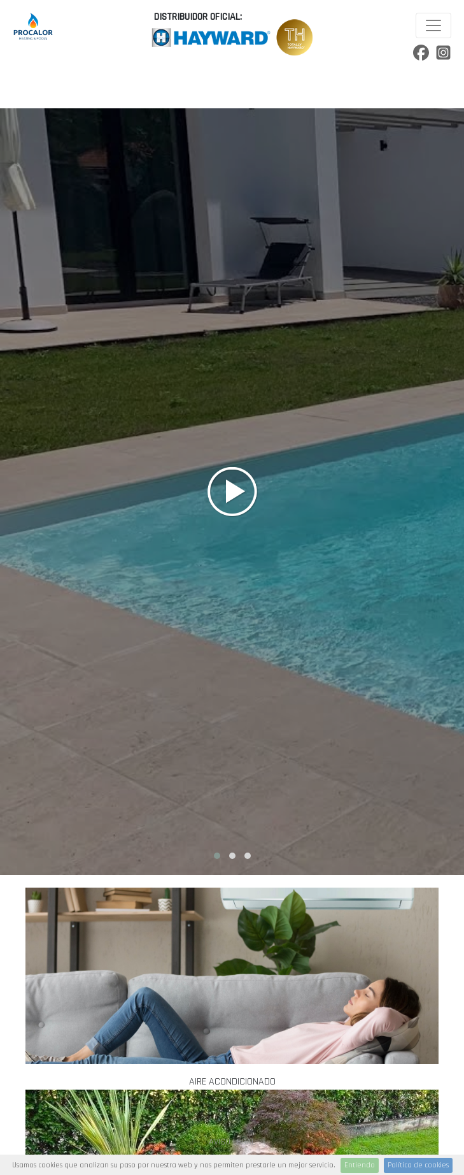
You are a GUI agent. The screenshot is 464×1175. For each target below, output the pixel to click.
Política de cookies (418, 1165)
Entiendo (359, 1165)
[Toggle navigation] (433, 25)
